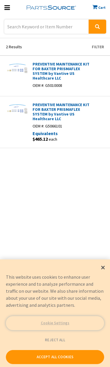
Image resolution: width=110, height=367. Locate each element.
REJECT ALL (55, 339)
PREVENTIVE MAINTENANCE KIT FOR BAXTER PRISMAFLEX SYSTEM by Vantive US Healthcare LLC (61, 71)
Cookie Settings (55, 323)
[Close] (103, 267)
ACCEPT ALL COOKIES (55, 356)
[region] (55, 313)
